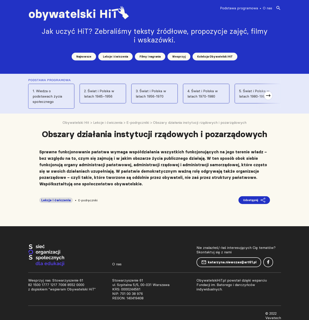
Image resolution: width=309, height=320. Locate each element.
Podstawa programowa (239, 8)
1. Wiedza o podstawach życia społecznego (47, 96)
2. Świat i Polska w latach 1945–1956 (99, 93)
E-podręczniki (88, 200)
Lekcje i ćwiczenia (115, 56)
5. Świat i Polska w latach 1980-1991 (254, 93)
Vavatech (273, 318)
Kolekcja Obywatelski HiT (215, 56)
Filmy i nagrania (150, 56)
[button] (268, 96)
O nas (267, 8)
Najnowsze (83, 56)
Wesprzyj (179, 56)
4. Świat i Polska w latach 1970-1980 (202, 93)
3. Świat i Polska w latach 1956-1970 (151, 93)
